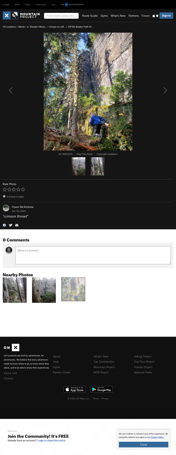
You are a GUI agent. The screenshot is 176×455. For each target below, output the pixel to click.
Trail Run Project (144, 361)
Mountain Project (104, 367)
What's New (118, 15)
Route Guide (90, 15)
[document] (143, 439)
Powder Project (143, 367)
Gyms (104, 15)
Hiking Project (142, 356)
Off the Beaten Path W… (80, 26)
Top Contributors (104, 361)
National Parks (143, 372)
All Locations (9, 26)
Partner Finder (62, 372)
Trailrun (41, 4)
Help (56, 361)
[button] (4, 225)
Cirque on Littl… (57, 26)
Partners (133, 15)
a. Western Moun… (37, 26)
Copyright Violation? (107, 154)
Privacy (105, 398)
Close (143, 444)
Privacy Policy (157, 437)
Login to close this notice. (51, 440)
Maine (21, 26)
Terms (96, 398)
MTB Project (101, 372)
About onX (10, 373)
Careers (8, 378)
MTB (17, 4)
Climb (6, 4)
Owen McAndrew (22, 206)
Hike (27, 4)
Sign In (166, 15)
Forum (146, 15)
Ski (54, 4)
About (56, 356)
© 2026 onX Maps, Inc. (79, 398)
